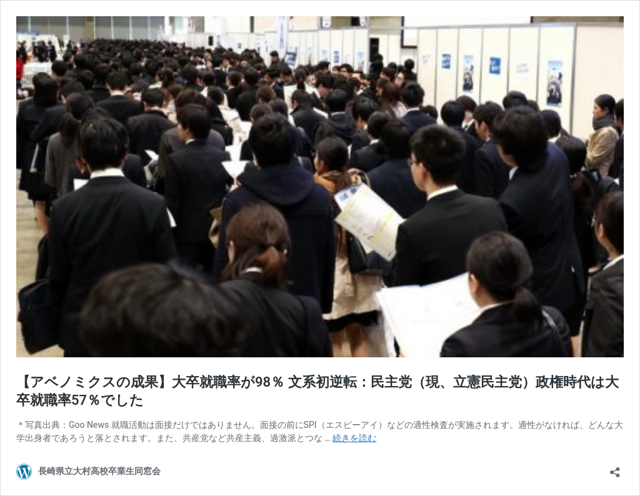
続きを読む (354, 438)
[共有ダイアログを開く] (615, 468)
